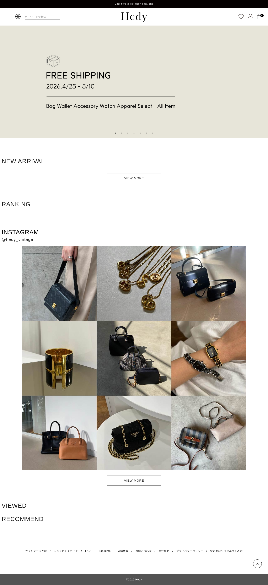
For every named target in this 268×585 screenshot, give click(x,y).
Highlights (104, 550)
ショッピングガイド (66, 550)
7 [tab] (153, 133)
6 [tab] (146, 133)
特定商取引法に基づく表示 (226, 550)
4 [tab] (134, 133)
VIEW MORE (134, 178)
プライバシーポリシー (189, 550)
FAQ (88, 550)
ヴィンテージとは (36, 550)
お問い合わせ (143, 550)
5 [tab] (140, 133)
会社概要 (164, 550)
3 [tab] (128, 133)
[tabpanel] (134, 82)
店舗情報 (123, 550)
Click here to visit (134, 4)
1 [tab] (115, 133)
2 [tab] (121, 133)
